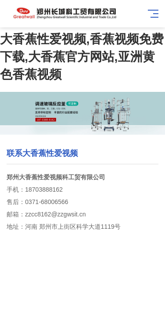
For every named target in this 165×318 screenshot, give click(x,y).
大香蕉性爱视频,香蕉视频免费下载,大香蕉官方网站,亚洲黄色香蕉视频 (82, 56)
